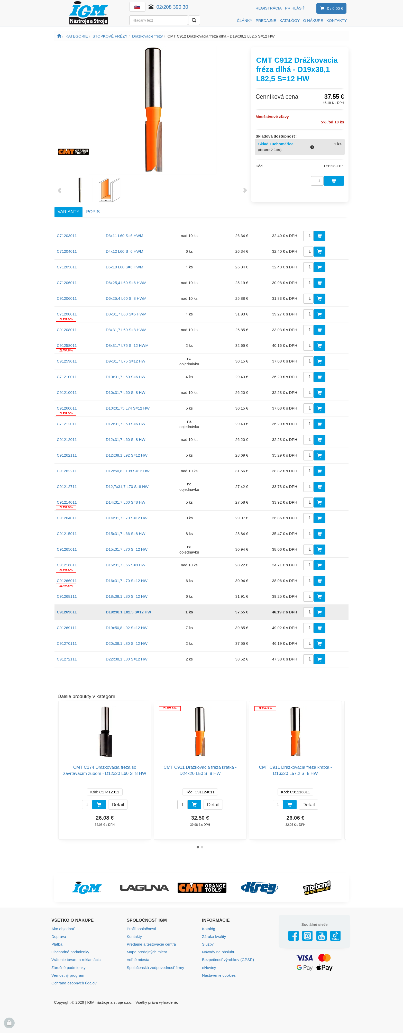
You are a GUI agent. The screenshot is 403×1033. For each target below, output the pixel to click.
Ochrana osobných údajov (73, 983)
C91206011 (67, 298)
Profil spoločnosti (141, 929)
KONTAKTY (336, 20)
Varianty (68, 211)
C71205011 (67, 267)
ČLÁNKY (244, 20)
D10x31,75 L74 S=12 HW (128, 408)
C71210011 (67, 377)
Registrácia (268, 8)
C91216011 (67, 565)
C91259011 (67, 361)
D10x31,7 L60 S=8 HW (125, 392)
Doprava (58, 936)
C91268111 (67, 596)
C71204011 (67, 251)
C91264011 (67, 518)
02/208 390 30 (172, 7)
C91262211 (67, 471)
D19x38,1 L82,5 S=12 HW (128, 612)
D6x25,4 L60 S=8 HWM (126, 298)
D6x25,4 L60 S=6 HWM (126, 282)
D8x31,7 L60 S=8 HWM (126, 330)
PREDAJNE (266, 20)
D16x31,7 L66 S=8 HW (125, 565)
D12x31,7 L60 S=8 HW (125, 439)
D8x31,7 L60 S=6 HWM (126, 314)
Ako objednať (62, 929)
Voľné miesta (138, 959)
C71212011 (67, 424)
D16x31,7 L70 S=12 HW (127, 580)
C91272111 (67, 659)
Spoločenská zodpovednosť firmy (155, 967)
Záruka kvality (214, 936)
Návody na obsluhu (218, 952)
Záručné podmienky (68, 967)
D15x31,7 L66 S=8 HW (125, 533)
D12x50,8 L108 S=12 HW (128, 471)
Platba (56, 944)
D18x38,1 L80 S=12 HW (127, 596)
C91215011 (67, 533)
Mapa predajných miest (147, 952)
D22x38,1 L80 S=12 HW (127, 659)
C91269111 (67, 628)
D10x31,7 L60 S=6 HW (125, 377)
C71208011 (67, 314)
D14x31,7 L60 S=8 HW (125, 502)
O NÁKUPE (313, 20)
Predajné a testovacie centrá (151, 944)
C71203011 (67, 235)
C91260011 (67, 408)
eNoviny (209, 967)
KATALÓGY (290, 20)
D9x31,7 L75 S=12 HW (125, 361)
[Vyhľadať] (194, 20)
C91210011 (67, 392)
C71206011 (67, 282)
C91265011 (67, 549)
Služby (208, 944)
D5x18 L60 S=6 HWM (124, 267)
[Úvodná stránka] (59, 36)
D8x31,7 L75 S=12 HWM (127, 345)
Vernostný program (67, 975)
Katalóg (208, 929)
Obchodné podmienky (70, 952)
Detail (118, 804)
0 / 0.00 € (330, 8)
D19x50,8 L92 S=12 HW (127, 628)
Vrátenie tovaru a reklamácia (75, 959)
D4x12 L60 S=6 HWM (124, 251)
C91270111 (67, 643)
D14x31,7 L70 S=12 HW (127, 518)
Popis (93, 211)
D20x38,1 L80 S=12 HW (127, 643)
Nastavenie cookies (218, 975)
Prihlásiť (295, 8)
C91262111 (67, 455)
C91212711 (67, 486)
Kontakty (134, 936)
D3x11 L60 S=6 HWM (124, 235)
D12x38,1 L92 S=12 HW (127, 455)
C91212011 (67, 439)
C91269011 (67, 612)
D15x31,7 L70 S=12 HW (127, 549)
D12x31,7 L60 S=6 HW (125, 424)
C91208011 (67, 330)
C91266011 (67, 580)
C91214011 (67, 502)
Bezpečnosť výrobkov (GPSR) (228, 959)
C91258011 (67, 345)
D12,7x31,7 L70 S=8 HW (127, 486)
